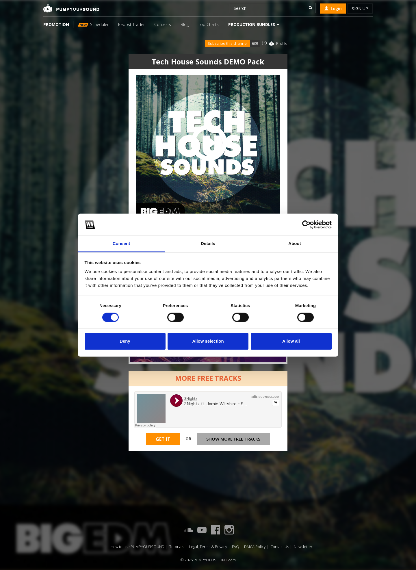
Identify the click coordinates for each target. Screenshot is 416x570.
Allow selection (208, 341)
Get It (163, 439)
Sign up (360, 8)
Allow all (291, 341)
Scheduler (93, 24)
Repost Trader (131, 24)
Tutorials (176, 547)
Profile (281, 43)
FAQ (235, 547)
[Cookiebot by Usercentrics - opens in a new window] (306, 224)
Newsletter (303, 547)
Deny (125, 341)
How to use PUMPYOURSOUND (137, 547)
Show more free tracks (233, 439)
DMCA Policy (254, 547)
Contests (162, 24)
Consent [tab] (121, 243)
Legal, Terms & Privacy (208, 547)
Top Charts (208, 24)
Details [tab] (208, 243)
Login (333, 8)
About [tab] (294, 243)
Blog (185, 24)
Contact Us (279, 547)
